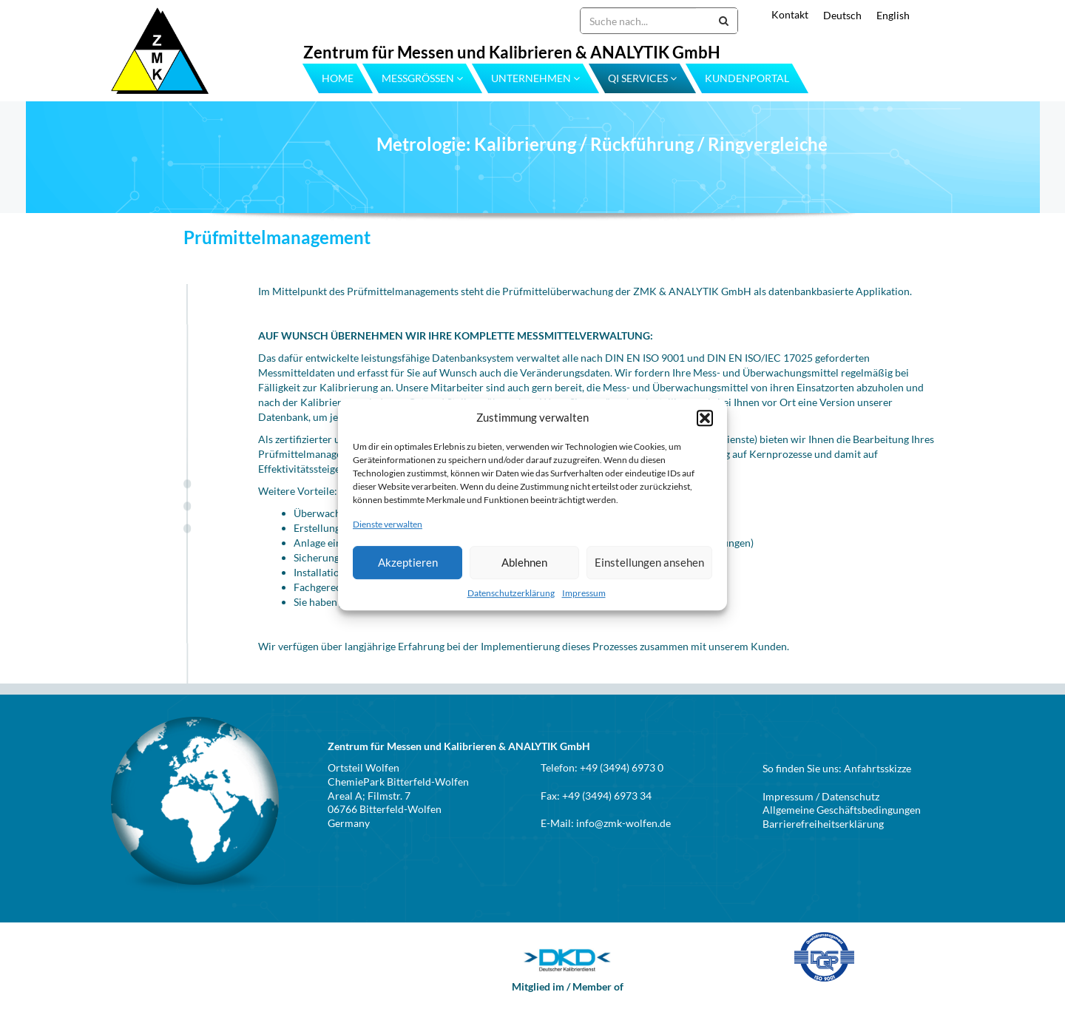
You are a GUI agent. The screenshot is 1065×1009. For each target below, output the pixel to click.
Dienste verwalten (387, 524)
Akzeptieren (408, 562)
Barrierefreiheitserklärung (823, 823)
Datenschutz (850, 796)
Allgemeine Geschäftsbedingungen (842, 809)
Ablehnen (524, 562)
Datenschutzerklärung (511, 592)
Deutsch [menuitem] (842, 15)
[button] (704, 418)
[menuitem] (835, 15)
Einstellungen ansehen (649, 562)
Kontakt (789, 14)
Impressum (584, 592)
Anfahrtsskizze (877, 768)
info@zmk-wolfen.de (623, 823)
